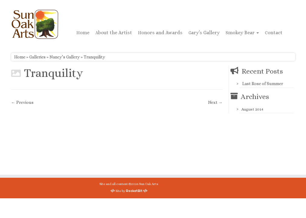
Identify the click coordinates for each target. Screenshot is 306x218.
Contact (273, 32)
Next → (215, 102)
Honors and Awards (160, 32)
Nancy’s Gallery (65, 56)
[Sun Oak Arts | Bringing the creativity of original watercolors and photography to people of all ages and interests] (34, 24)
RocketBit (134, 191)
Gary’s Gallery (204, 32)
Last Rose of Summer (262, 83)
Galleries (37, 56)
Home (82, 32)
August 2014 (252, 109)
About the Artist (113, 32)
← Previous (22, 102)
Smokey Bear (242, 32)
